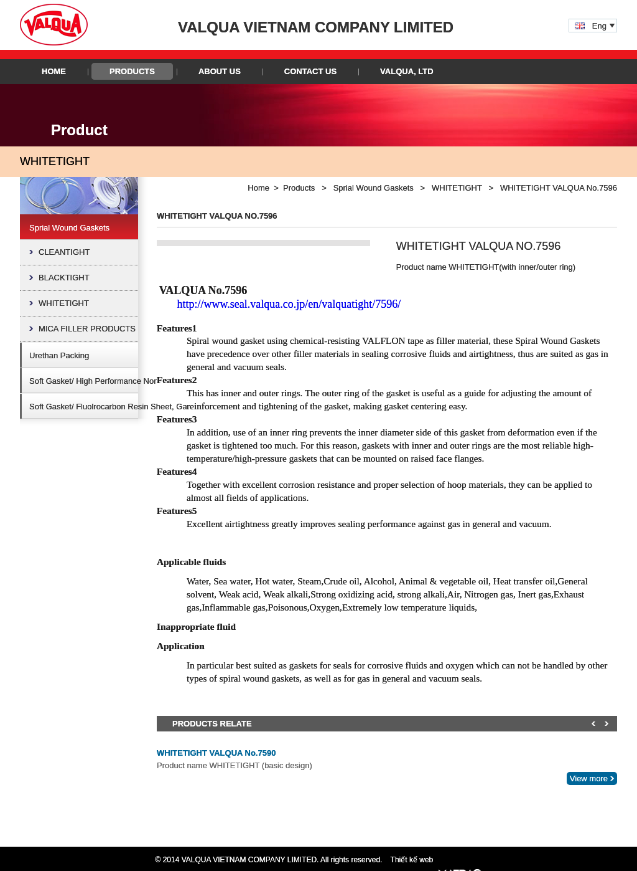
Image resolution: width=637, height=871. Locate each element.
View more (589, 778)
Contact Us (310, 71)
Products (132, 71)
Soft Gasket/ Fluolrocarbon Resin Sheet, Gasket (115, 406)
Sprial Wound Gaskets (69, 227)
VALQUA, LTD (406, 71)
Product (79, 129)
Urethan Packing (59, 355)
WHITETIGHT (64, 303)
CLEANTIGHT (64, 252)
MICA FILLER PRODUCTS (87, 328)
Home (54, 71)
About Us (219, 71)
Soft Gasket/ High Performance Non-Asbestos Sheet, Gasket (138, 381)
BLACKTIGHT (64, 277)
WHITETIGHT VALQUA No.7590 (216, 753)
